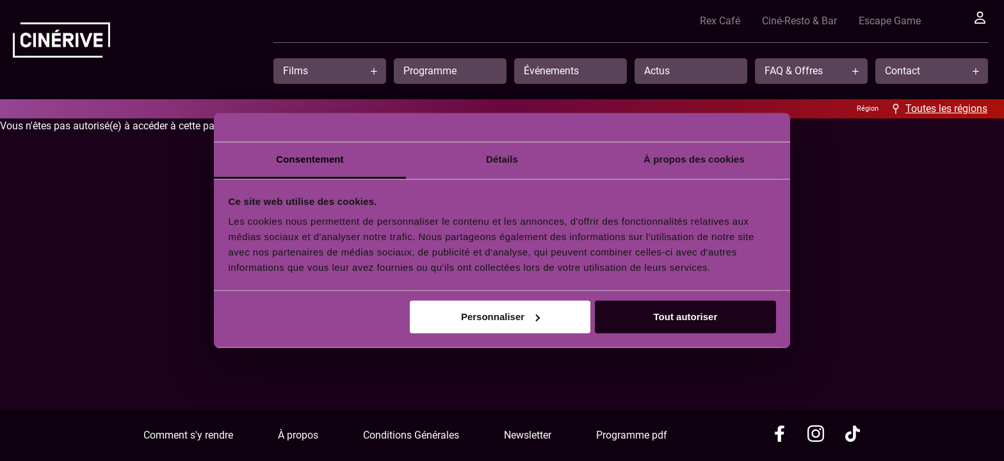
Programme (430, 71)
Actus (657, 71)
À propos (298, 435)
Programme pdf (631, 435)
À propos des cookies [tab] (694, 159)
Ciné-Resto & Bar (782, 21)
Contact (902, 71)
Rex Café (703, 21)
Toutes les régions (946, 108)
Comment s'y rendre (188, 435)
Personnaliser (500, 316)
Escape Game (872, 21)
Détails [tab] (502, 159)
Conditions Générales (411, 435)
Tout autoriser (686, 316)
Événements (551, 71)
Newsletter (527, 435)
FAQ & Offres (794, 71)
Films (295, 71)
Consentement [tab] (309, 159)
